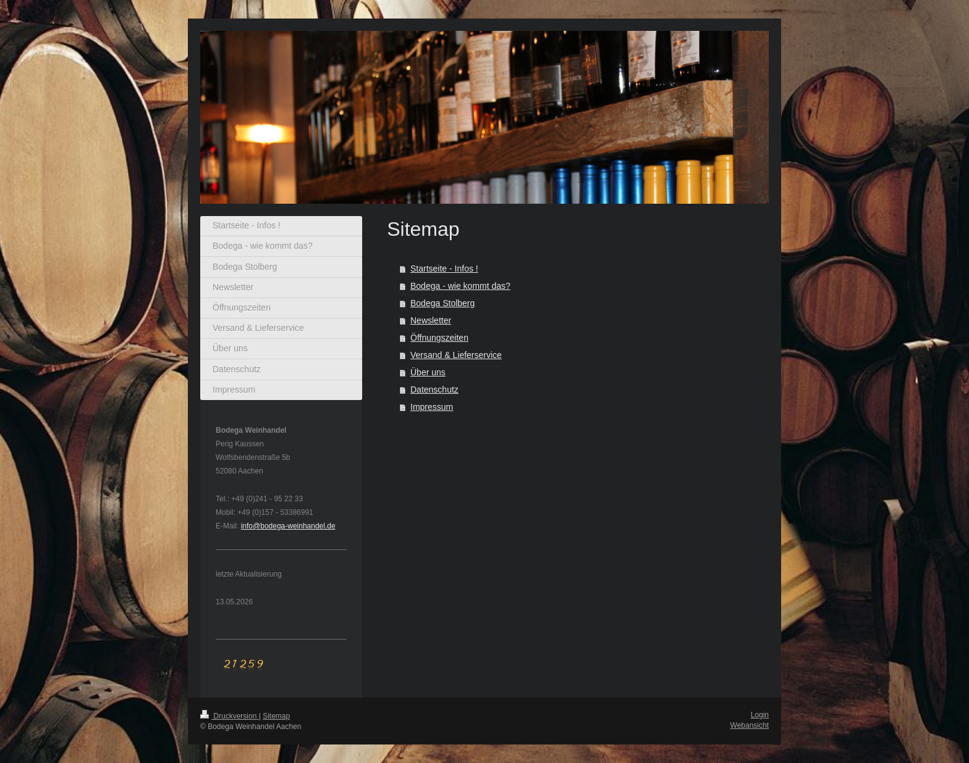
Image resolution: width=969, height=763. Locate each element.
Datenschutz (434, 389)
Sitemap (276, 716)
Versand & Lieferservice (456, 355)
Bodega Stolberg (442, 303)
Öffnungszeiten (439, 338)
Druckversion (229, 716)
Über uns (428, 372)
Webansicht (749, 725)
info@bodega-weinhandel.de (288, 526)
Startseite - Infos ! (444, 268)
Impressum (431, 407)
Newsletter (430, 320)
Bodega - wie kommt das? (460, 286)
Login (760, 715)
